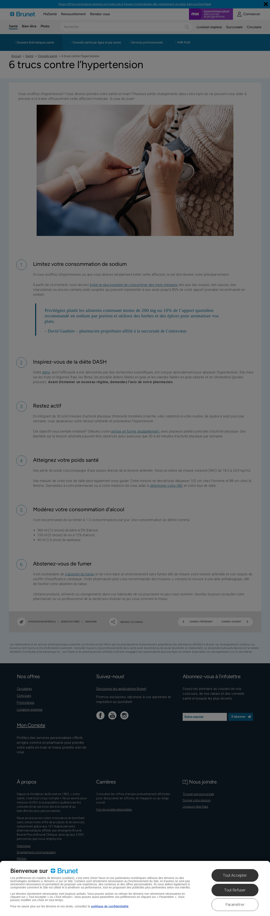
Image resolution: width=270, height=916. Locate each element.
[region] (135, 888)
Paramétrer (235, 904)
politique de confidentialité (109, 906)
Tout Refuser (235, 890)
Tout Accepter (235, 875)
